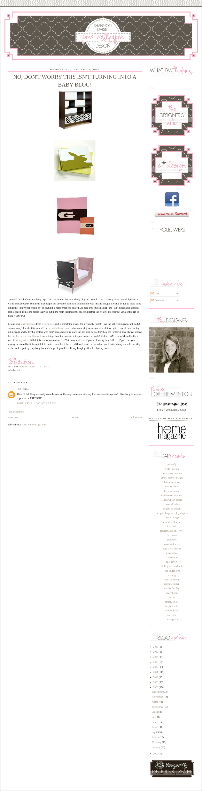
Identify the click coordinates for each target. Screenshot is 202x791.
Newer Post (13, 417)
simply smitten (171, 606)
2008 (156, 687)
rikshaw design (171, 583)
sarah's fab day (171, 588)
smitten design (171, 610)
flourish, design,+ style (171, 530)
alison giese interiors (171, 473)
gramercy (172, 539)
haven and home (172, 544)
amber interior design (172, 477)
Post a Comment (16, 411)
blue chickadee (171, 482)
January (156, 747)
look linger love (172, 570)
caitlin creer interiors (171, 495)
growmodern (48, 324)
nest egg (172, 575)
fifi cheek (172, 526)
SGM (19, 389)
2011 (156, 672)
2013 (156, 662)
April (155, 732)
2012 (156, 667)
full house (172, 535)
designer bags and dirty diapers (172, 513)
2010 (156, 677)
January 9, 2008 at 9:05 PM (36, 403)
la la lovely (172, 561)
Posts (156, 293)
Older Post (136, 417)
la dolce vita (172, 557)
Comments (159, 300)
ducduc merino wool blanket (26, 336)
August (156, 711)
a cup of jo (171, 464)
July (154, 717)
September (158, 707)
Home (75, 417)
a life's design (172, 468)
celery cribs (22, 340)
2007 (156, 753)
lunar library (27, 324)
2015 (156, 651)
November (158, 696)
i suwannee (171, 553)
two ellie (172, 615)
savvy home (172, 593)
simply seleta (172, 601)
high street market (172, 548)
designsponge (172, 517)
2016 (156, 646)
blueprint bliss (172, 486)
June (155, 722)
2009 (156, 682)
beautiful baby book (59, 328)
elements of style (171, 522)
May (155, 727)
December (157, 691)
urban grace (172, 619)
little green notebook (171, 566)
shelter (172, 597)
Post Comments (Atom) (34, 424)
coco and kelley (172, 504)
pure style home (172, 579)
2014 (156, 656)
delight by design (171, 508)
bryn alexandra (171, 491)
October (156, 701)
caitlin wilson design (171, 499)
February (157, 742)
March (156, 737)
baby (19, 370)
